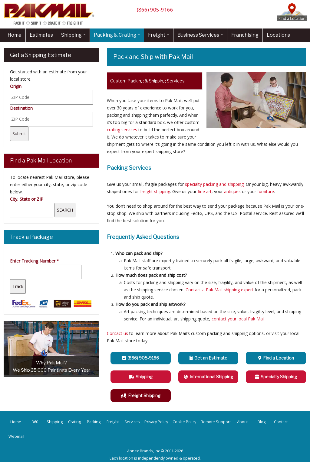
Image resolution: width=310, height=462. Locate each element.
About (242, 421)
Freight (158, 35)
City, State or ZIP (26, 199)
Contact (281, 421)
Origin (15, 86)
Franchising (245, 35)
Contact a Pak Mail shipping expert (219, 290)
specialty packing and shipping (214, 184)
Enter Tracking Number (34, 261)
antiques (232, 191)
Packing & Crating (117, 35)
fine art (205, 191)
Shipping (73, 35)
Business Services (200, 35)
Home (14, 35)
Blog (261, 421)
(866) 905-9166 (155, 9)
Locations (278, 35)
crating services (122, 129)
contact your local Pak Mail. (238, 319)
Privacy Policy (156, 421)
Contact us (117, 333)
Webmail (16, 436)
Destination (21, 108)
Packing (94, 421)
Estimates (41, 35)
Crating (74, 421)
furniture (265, 191)
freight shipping (155, 191)
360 (35, 421)
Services (132, 421)
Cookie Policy (184, 421)
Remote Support (216, 421)
